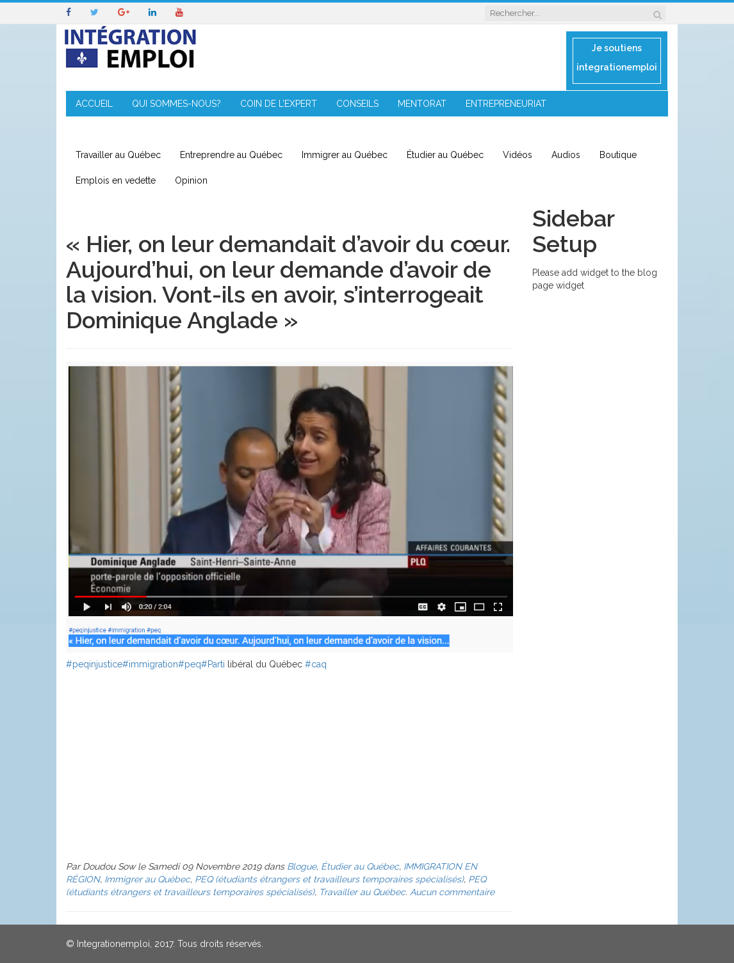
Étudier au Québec (445, 155)
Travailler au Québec (118, 155)
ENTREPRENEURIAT (506, 104)
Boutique (618, 155)
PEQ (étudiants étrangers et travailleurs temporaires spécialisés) (329, 879)
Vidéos (517, 155)
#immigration (150, 664)
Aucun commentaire (452, 892)
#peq (189, 664)
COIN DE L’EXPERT (278, 104)
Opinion (191, 180)
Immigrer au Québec (344, 155)
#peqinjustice (94, 664)
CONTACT (224, 129)
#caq (316, 664)
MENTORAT (422, 104)
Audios (565, 155)
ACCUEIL (94, 104)
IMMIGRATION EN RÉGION (130, 129)
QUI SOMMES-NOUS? (176, 104)
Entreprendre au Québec (231, 155)
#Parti (213, 664)
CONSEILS (357, 104)
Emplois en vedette (116, 180)
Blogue (301, 866)
